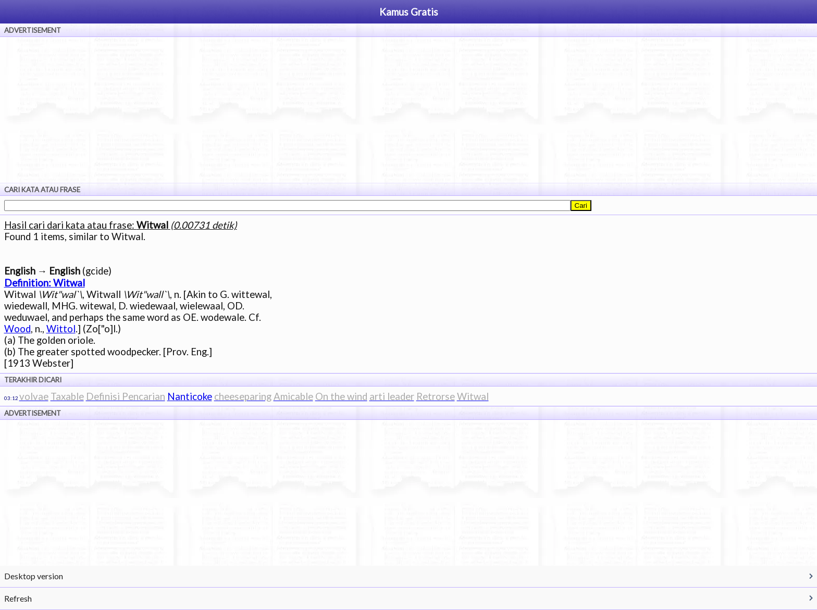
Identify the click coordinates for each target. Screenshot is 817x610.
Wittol (61, 328)
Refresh (18, 598)
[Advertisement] (408, 110)
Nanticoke (189, 396)
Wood (17, 328)
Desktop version (33, 576)
